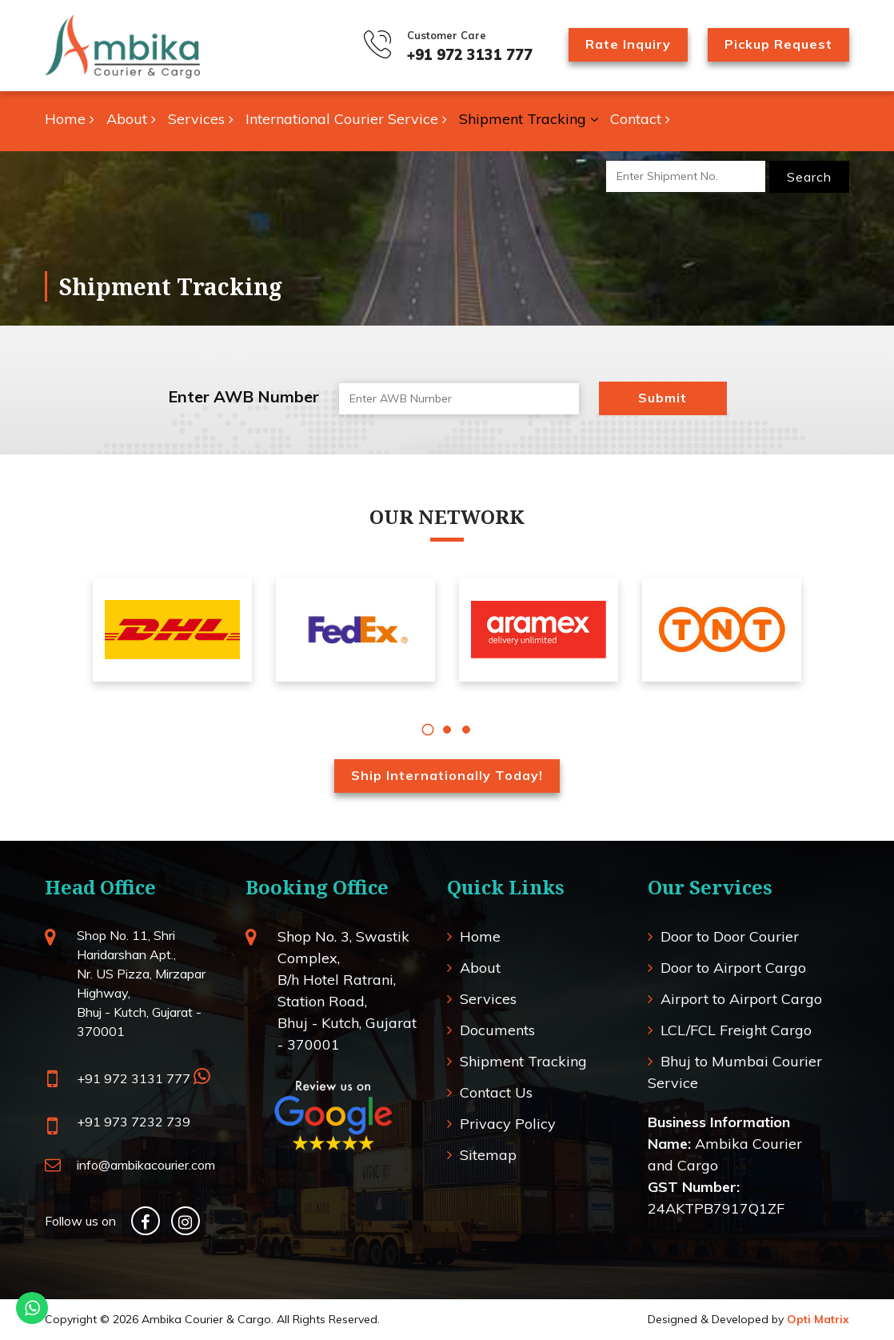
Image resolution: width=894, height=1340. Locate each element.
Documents (497, 1030)
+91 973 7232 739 (133, 1122)
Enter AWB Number (243, 396)
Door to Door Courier (730, 936)
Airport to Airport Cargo (741, 999)
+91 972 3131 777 (470, 55)
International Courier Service (346, 119)
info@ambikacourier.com (146, 1165)
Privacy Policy (508, 1123)
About (131, 119)
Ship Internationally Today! (447, 775)
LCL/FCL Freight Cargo (736, 1030)
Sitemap (488, 1155)
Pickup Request (778, 44)
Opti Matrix (818, 1319)
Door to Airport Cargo (733, 967)
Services (200, 119)
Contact (640, 119)
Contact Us (496, 1092)
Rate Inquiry (628, 44)
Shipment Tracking (528, 119)
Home (69, 119)
